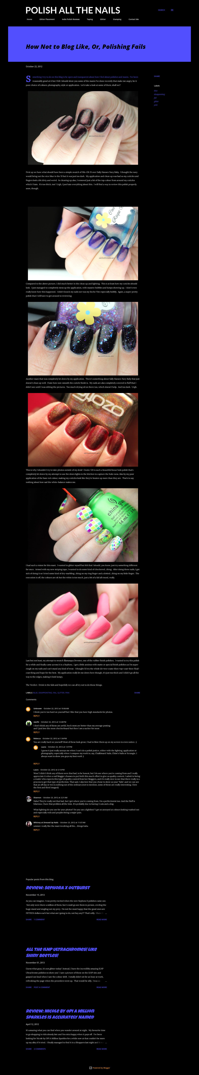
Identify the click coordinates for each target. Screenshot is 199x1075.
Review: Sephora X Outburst (58, 888)
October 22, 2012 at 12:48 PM (53, 722)
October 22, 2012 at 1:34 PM (55, 738)
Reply (36, 716)
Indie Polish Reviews (69, 19)
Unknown (38, 708)
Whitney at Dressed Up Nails (46, 822)
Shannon (37, 797)
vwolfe (36, 722)
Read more (102, 919)
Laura (43, 747)
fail (155, 98)
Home (28, 19)
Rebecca (37, 738)
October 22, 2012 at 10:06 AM (56, 708)
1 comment (39, 919)
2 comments (40, 1049)
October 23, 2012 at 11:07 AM (72, 822)
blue (155, 90)
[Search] (161, 10)
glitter (156, 101)
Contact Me (132, 19)
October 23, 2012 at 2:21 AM (55, 797)
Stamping (116, 19)
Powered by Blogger (99, 1068)
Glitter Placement (45, 19)
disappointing (159, 94)
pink (155, 105)
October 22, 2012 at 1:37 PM (60, 747)
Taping (88, 19)
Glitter (101, 19)
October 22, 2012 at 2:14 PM (52, 770)
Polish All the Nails (72, 10)
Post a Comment (42, 987)
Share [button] (157, 76)
